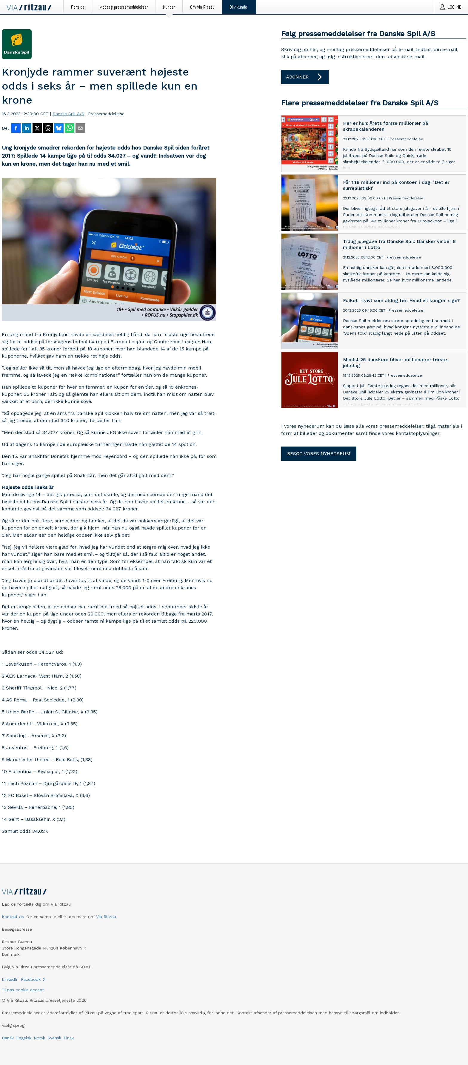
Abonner (305, 77)
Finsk (69, 1037)
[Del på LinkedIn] (26, 128)
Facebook (31, 979)
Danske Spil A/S (68, 113)
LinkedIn (10, 979)
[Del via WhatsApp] (69, 128)
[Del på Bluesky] (59, 128)
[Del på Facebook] (16, 128)
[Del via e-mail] (80, 128)
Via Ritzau (106, 916)
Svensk (54, 1037)
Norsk (39, 1037)
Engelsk (23, 1037)
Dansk (8, 1037)
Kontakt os (13, 916)
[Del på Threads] (48, 128)
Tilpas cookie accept (23, 989)
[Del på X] (37, 128)
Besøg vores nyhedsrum (318, 453)
